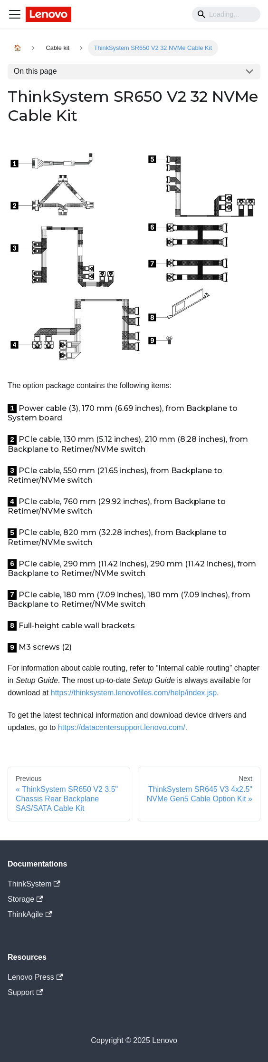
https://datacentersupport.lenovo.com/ (121, 727)
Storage (25, 899)
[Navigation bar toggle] (15, 14)
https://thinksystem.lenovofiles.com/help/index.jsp (134, 693)
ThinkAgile (30, 914)
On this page (35, 71)
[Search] (226, 14)
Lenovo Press (35, 977)
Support (25, 992)
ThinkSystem (34, 884)
